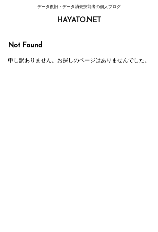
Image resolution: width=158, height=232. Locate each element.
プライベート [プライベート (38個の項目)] (61, 136)
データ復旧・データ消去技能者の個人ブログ (79, 112)
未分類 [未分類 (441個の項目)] (102, 136)
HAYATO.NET (79, 20)
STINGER (132, 146)
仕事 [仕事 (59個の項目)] (85, 136)
